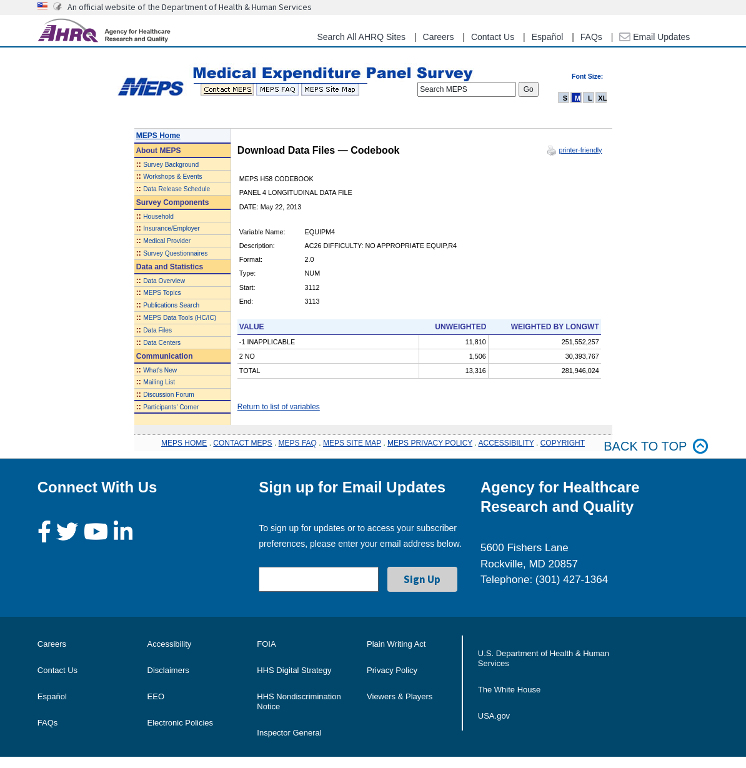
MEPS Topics (162, 292)
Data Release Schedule (176, 189)
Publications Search (171, 305)
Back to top (656, 446)
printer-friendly (580, 150)
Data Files (157, 330)
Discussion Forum (168, 394)
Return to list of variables (278, 406)
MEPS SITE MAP (352, 443)
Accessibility (169, 644)
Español (548, 37)
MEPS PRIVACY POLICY (429, 443)
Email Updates (654, 37)
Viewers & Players (399, 696)
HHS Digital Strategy (294, 670)
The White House (509, 689)
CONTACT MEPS (242, 443)
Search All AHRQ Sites (361, 37)
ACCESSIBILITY (506, 443)
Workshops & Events (172, 176)
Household (158, 216)
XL (602, 98)
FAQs (591, 37)
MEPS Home (158, 135)
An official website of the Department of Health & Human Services (189, 6)
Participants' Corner (171, 407)
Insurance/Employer (171, 228)
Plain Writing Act (396, 644)
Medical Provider (167, 240)
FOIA (266, 644)
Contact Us (492, 37)
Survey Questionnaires (175, 253)
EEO (155, 696)
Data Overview (164, 280)
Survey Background (171, 164)
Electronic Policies (180, 722)
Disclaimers (168, 670)
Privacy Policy (392, 670)
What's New (160, 370)
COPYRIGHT (562, 443)
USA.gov (494, 716)
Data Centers (162, 342)
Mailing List (159, 382)
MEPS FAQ (298, 443)
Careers (438, 37)
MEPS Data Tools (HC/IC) (179, 317)
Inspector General (289, 732)
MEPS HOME (184, 443)
